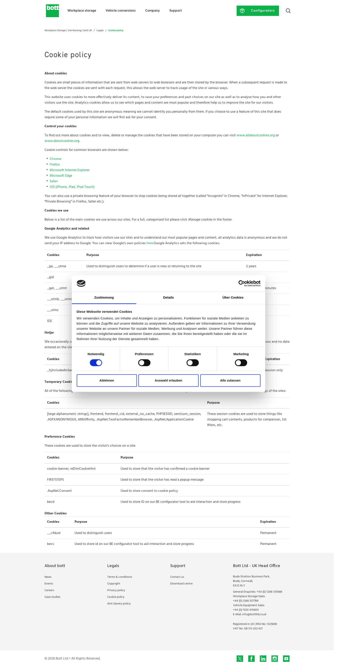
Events (48, 583)
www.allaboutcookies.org (256, 135)
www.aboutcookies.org (61, 141)
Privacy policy (116, 590)
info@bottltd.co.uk (254, 614)
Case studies (52, 597)
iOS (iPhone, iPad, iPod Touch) (72, 187)
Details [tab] (168, 297)
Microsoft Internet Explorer (70, 170)
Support (175, 11)
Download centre (181, 583)
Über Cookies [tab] (233, 297)
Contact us (177, 577)
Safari (54, 181)
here (150, 243)
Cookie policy (115, 597)
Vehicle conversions (121, 11)
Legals (100, 30)
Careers (49, 590)
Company (152, 11)
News (48, 577)
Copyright (113, 583)
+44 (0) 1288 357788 (246, 601)
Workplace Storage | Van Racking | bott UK (68, 30)
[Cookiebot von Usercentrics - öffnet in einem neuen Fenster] (241, 283)
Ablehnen (106, 380)
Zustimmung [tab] (104, 297)
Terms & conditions (119, 577)
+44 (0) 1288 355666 (269, 592)
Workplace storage (81, 11)
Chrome (55, 159)
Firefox (55, 164)
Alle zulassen (230, 380)
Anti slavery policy (119, 603)
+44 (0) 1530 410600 (246, 610)
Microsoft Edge (61, 176)
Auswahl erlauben (168, 380)
